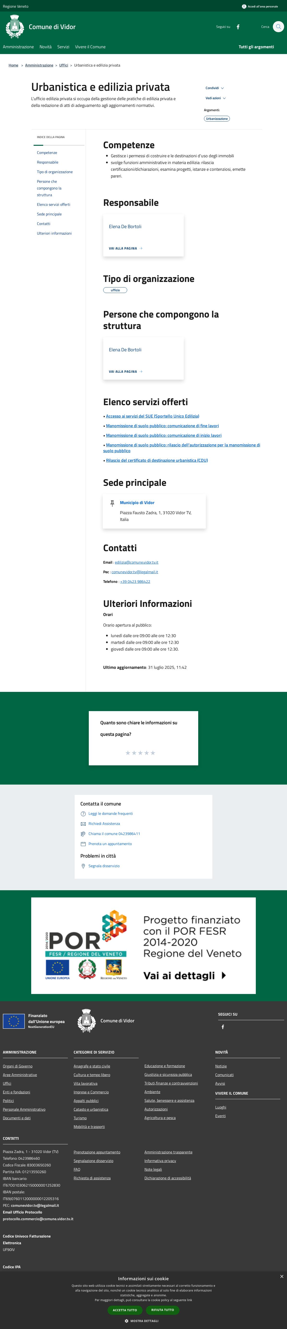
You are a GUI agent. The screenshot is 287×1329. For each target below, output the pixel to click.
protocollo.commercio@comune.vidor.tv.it (38, 1219)
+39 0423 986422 (135, 581)
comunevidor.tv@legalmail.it (135, 572)
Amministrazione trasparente (168, 1152)
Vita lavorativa (85, 1083)
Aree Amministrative (20, 1075)
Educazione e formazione (164, 1066)
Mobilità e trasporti (89, 1126)
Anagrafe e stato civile (92, 1066)
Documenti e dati (17, 1118)
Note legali (153, 1169)
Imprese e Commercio (91, 1092)
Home (13, 65)
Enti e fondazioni (16, 1092)
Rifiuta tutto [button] (162, 1310)
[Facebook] (235, 26)
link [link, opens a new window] (189, 1300)
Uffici (63, 65)
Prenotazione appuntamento (97, 1152)
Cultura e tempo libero (92, 1075)
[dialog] (143, 1300)
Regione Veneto (15, 6)
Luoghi (220, 1107)
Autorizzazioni (156, 1109)
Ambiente (152, 1092)
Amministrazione (39, 65)
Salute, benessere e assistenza (169, 1100)
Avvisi (220, 1083)
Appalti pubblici (86, 1100)
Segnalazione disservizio (93, 1161)
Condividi (215, 88)
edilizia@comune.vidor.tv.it (136, 562)
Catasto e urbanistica (91, 1109)
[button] (143, 1320)
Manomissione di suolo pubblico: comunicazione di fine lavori (162, 425)
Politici (8, 1100)
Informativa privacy (160, 1161)
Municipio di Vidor (137, 502)
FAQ (77, 1169)
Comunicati (224, 1075)
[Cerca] (278, 26)
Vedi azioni (216, 98)
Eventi (220, 1116)
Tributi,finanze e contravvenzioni (171, 1083)
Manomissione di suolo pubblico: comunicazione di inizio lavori (163, 435)
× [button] (281, 1277)
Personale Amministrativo (24, 1109)
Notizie (221, 1066)
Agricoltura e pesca (160, 1118)
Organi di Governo (17, 1066)
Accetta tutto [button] (125, 1310)
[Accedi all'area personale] (260, 6)
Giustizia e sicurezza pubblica (168, 1074)
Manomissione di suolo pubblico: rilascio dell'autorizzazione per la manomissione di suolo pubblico (181, 448)
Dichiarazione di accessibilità (167, 1178)
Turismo (80, 1118)
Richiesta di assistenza (92, 1178)
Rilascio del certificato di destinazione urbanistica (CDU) (157, 460)
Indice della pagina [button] (51, 137)
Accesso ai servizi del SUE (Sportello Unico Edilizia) (152, 416)
